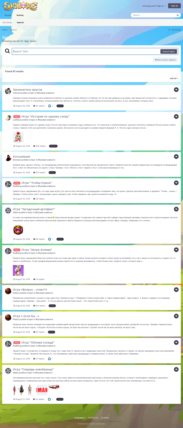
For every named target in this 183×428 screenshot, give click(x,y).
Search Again (169, 51)
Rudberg (17, 186)
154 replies (39, 172)
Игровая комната (45, 93)
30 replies (39, 106)
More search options (165, 60)
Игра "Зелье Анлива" (37, 249)
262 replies (39, 146)
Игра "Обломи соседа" (38, 342)
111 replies (38, 359)
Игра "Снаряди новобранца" (33, 369)
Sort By (174, 78)
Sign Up (174, 6)
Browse (8, 15)
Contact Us (93, 417)
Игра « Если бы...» (26, 316)
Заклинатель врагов (27, 89)
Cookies (105, 417)
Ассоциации (21, 156)
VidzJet (16, 93)
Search (20, 22)
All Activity (7, 22)
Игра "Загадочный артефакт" (34, 209)
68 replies (39, 239)
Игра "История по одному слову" (46, 116)
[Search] (145, 15)
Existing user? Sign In (154, 6)
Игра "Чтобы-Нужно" (37, 183)
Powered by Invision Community (91, 424)
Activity (20, 16)
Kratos (16, 293)
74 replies (38, 279)
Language (79, 417)
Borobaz (17, 160)
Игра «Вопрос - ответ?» (30, 289)
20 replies (38, 399)
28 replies (39, 199)
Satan (15, 212)
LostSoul (17, 120)
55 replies (39, 332)
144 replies (39, 305)
